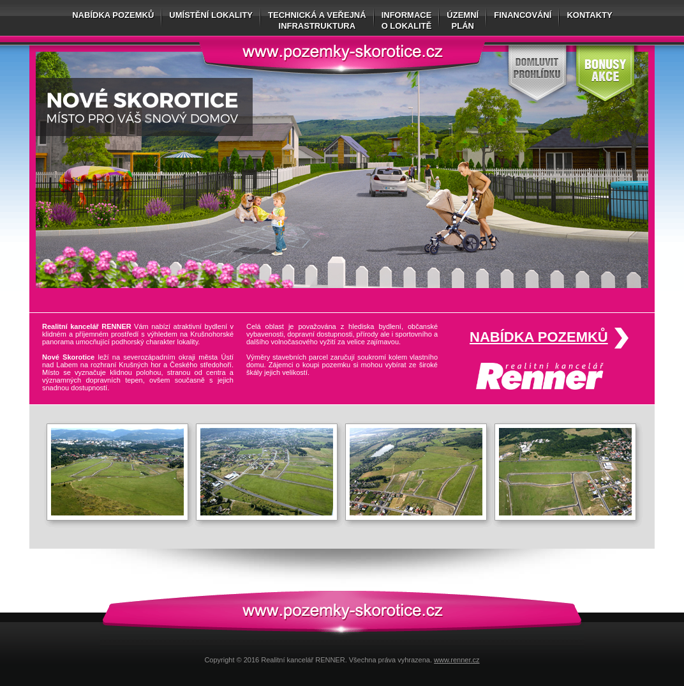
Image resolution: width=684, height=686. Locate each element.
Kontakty (589, 15)
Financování (522, 15)
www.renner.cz (457, 660)
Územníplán (463, 20)
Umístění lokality (211, 15)
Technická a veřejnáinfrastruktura (317, 20)
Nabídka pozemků (113, 15)
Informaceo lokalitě (407, 20)
